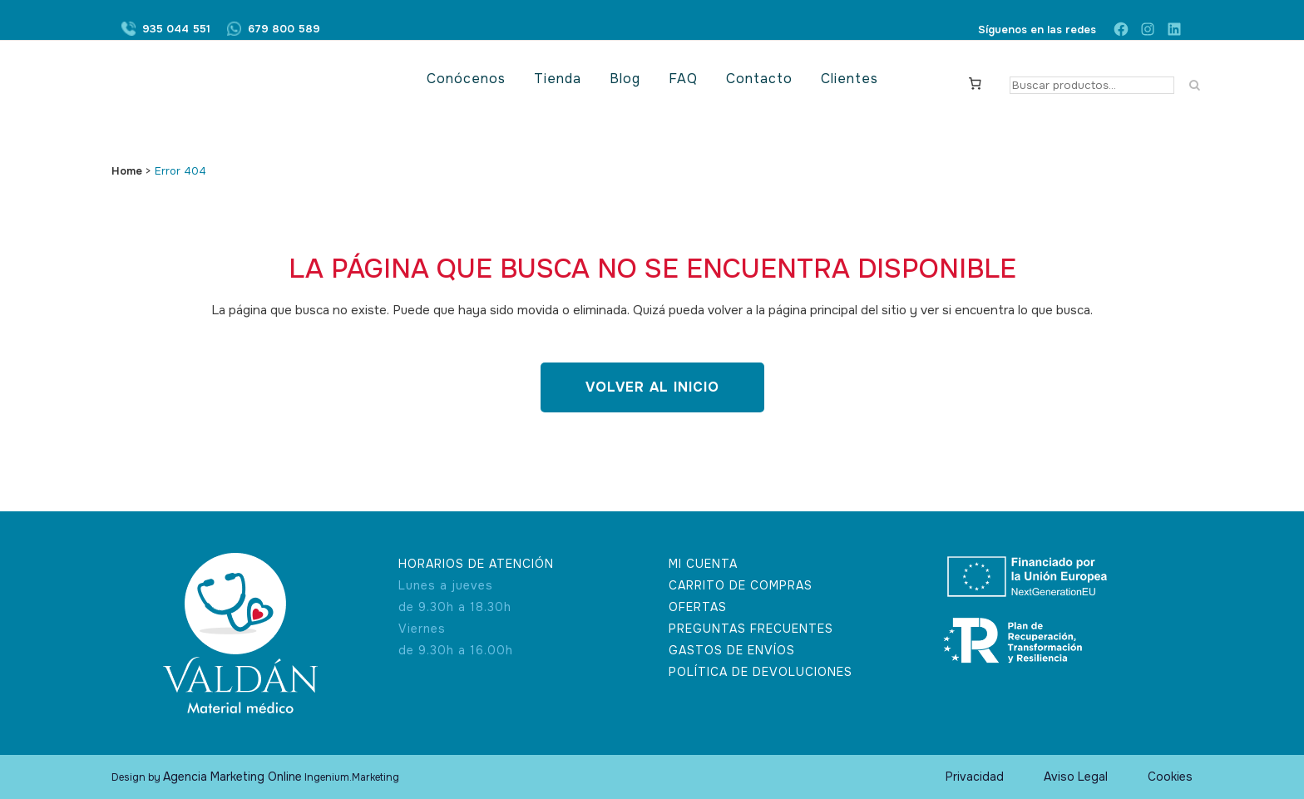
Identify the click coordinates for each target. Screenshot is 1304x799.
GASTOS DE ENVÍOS (732, 650)
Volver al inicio (652, 387)
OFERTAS (698, 606)
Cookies (1170, 776)
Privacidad (975, 776)
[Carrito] (975, 82)
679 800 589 (284, 29)
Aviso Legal (1076, 776)
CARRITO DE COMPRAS (741, 585)
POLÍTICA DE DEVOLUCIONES (760, 671)
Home (126, 171)
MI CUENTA (703, 563)
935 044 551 (176, 29)
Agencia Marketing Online (232, 776)
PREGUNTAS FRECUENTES (751, 628)
